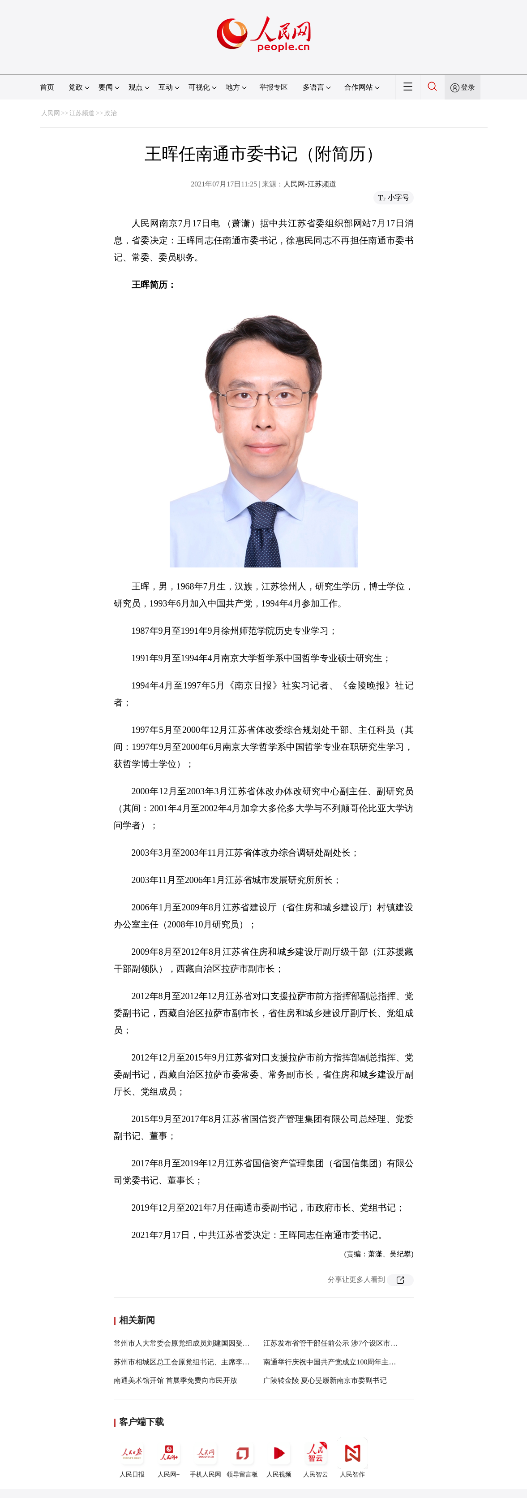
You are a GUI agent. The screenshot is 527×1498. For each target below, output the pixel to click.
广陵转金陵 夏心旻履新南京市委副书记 (325, 1380)
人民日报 (132, 1457)
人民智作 (352, 1457)
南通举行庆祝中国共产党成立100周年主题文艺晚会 (343, 1362)
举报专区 (273, 87)
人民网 (50, 113)
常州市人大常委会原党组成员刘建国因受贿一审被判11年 (203, 1343)
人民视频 (279, 1457)
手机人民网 (205, 1457)
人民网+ (168, 1457)
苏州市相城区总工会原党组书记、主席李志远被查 (192, 1362)
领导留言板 (242, 1457)
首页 (47, 87)
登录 (468, 87)
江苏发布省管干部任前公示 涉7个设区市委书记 (337, 1343)
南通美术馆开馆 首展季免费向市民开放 (175, 1380)
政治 (110, 113)
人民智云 (315, 1457)
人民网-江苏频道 (309, 184)
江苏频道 (81, 113)
